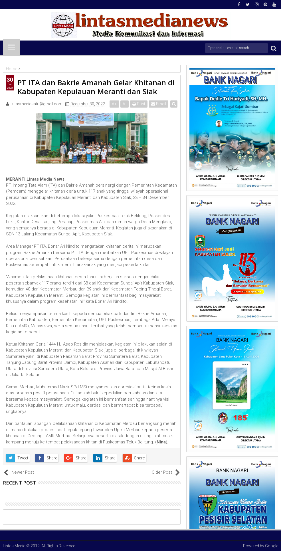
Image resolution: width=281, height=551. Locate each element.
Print (138, 104)
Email (158, 104)
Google (271, 546)
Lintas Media (14, 546)
